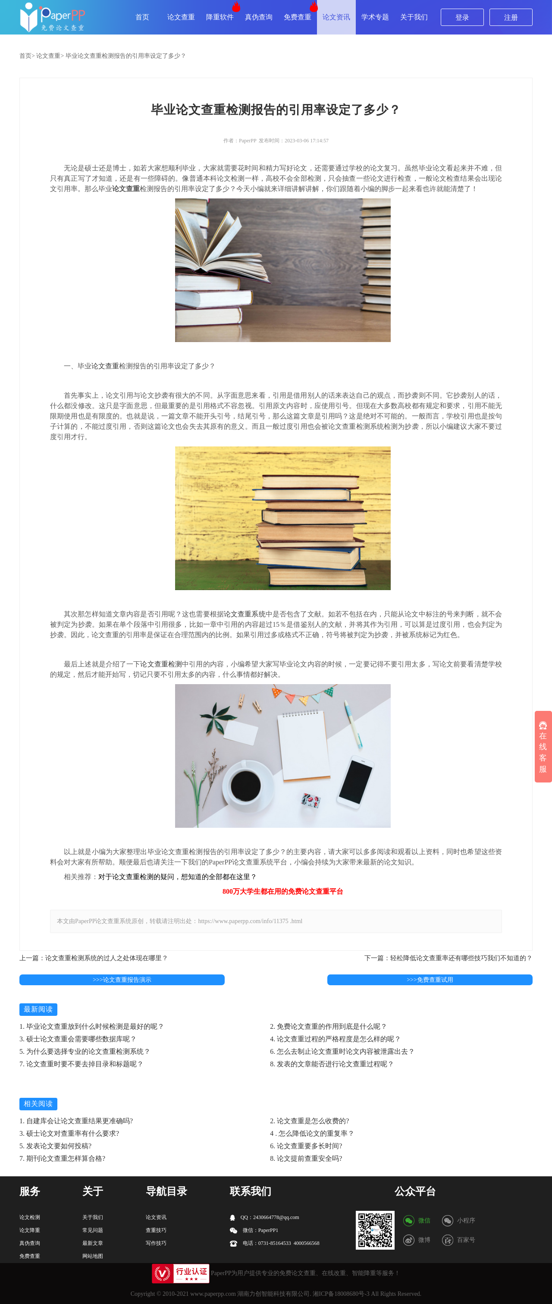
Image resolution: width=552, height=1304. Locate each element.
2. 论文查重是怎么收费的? (309, 1121)
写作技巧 (156, 1243)
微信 (424, 1220)
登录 (462, 17)
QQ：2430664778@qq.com (264, 1217)
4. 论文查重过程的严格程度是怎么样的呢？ (335, 1039)
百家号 (466, 1240)
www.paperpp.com (213, 1294)
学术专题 (375, 17)
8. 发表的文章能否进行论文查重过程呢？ (332, 1064)
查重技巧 (156, 1230)
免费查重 (297, 17)
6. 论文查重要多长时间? (306, 1146)
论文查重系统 (245, 614)
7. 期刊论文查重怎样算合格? (62, 1158)
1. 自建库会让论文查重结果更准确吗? (76, 1121)
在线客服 (543, 747)
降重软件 (220, 17)
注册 (511, 17)
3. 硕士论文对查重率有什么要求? (69, 1133)
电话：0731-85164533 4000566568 (275, 1243)
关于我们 (414, 17)
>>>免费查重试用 (430, 980)
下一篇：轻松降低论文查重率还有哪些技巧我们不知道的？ (448, 958)
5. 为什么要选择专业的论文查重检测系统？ (85, 1051)
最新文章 (92, 1243)
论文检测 (29, 1217)
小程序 (466, 1220)
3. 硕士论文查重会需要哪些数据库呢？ (78, 1039)
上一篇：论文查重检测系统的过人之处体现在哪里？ (93, 958)
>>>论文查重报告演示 (122, 980)
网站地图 (92, 1256)
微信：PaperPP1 (254, 1230)
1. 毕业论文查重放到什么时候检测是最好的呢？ (91, 1026)
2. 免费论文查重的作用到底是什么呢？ (328, 1026)
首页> (27, 56)
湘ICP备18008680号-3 (341, 1294)
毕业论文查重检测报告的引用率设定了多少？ (126, 56)
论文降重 (29, 1230)
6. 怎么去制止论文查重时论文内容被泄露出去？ (342, 1051)
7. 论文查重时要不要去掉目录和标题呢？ (81, 1064)
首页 (142, 17)
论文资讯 (336, 17)
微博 (424, 1240)
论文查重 (181, 17)
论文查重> (50, 56)
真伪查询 (259, 17)
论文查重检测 (161, 664)
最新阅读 (38, 1009)
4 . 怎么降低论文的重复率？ (312, 1133)
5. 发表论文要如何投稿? (55, 1146)
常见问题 (92, 1230)
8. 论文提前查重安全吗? (306, 1158)
